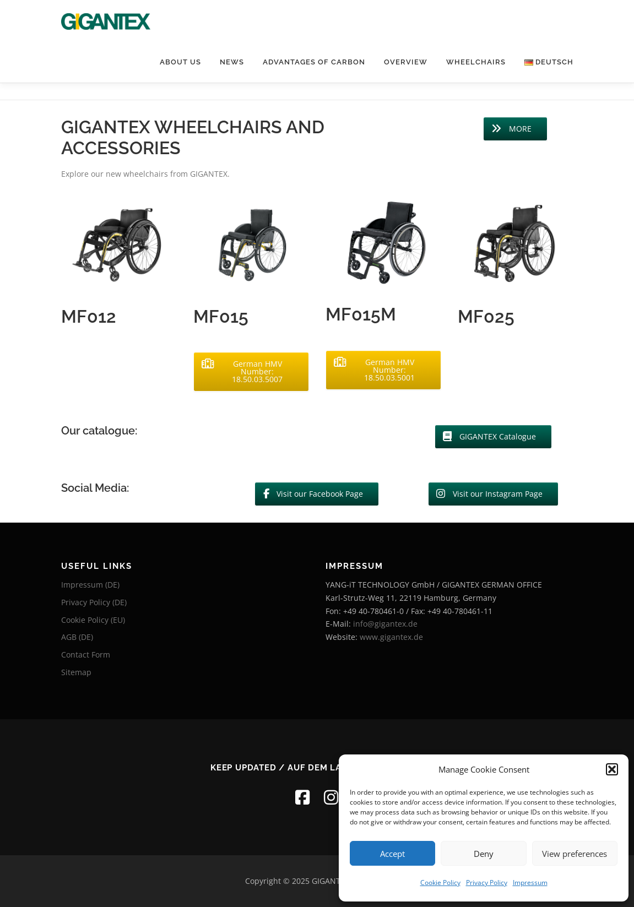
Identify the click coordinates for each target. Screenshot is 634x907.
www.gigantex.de (391, 637)
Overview (405, 62)
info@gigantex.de (385, 623)
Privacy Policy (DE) (94, 602)
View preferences (574, 853)
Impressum (530, 882)
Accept (392, 853)
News (232, 62)
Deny (484, 853)
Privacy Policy (486, 882)
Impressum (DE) (90, 584)
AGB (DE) (77, 637)
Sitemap (76, 672)
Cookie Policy (440, 882)
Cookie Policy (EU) (93, 620)
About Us (180, 62)
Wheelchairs (476, 62)
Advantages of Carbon (314, 62)
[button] (611, 769)
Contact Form (85, 654)
